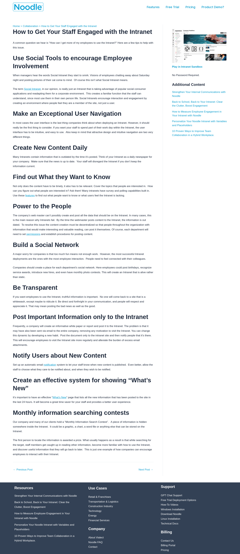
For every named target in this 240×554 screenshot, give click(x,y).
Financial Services (98, 520)
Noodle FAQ (95, 542)
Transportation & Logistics (103, 501)
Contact (92, 546)
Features (153, 7)
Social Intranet (32, 89)
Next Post (146, 469)
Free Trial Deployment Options (178, 500)
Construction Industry (100, 506)
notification (50, 364)
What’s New (59, 397)
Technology (94, 511)
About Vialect (96, 537)
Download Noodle (171, 514)
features (30, 195)
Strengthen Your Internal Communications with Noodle (45, 495)
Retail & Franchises (99, 496)
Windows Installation (173, 509)
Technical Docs (169, 523)
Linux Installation (170, 518)
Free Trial (172, 7)
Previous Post (23, 469)
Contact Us (167, 540)
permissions (33, 234)
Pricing (190, 7)
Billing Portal (168, 545)
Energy (92, 515)
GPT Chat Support (171, 495)
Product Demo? (212, 7)
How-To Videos (169, 504)
